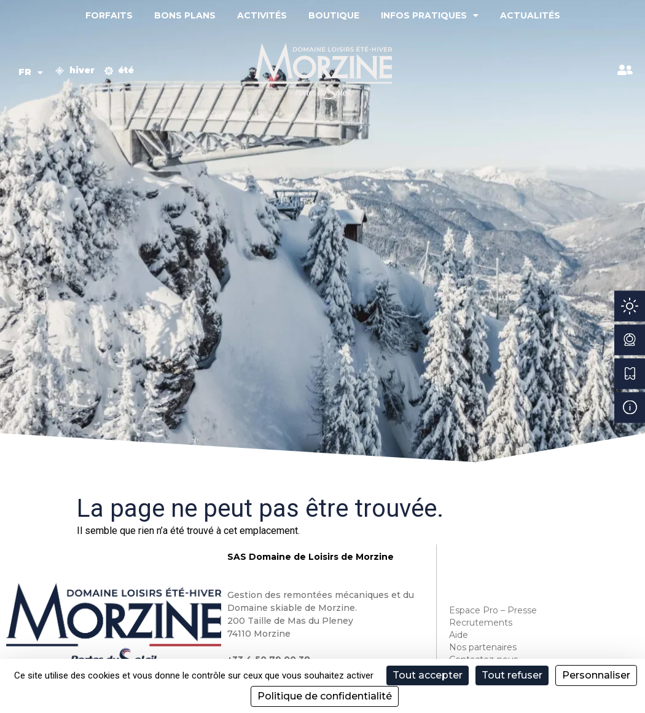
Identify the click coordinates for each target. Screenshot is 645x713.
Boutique (333, 15)
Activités (262, 15)
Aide (458, 634)
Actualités (530, 15)
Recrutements (480, 622)
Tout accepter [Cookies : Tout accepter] (428, 675)
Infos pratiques (430, 15)
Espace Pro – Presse (493, 610)
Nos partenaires (483, 647)
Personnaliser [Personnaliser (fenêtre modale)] (596, 675)
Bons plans (185, 15)
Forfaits (109, 15)
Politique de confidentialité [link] (324, 696)
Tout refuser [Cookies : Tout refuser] (512, 675)
